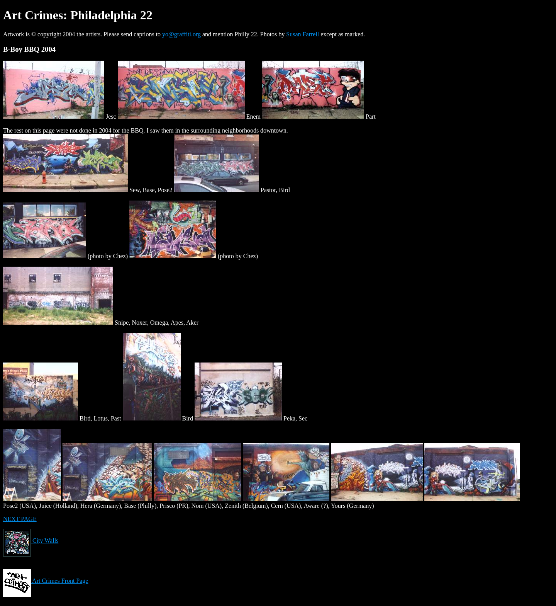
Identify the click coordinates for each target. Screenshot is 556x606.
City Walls (30, 540)
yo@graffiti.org (181, 34)
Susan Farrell (302, 34)
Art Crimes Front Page (45, 580)
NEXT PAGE (20, 519)
